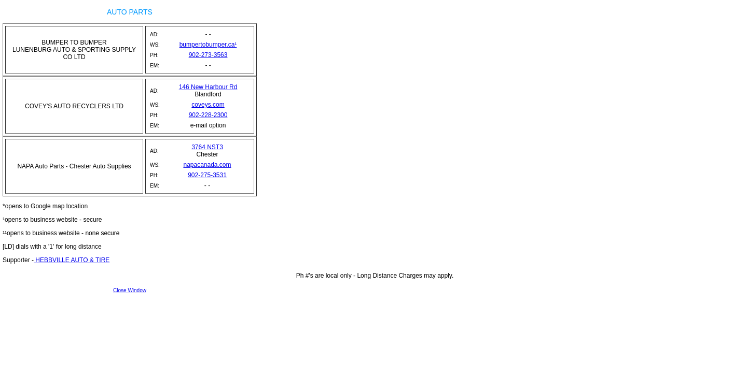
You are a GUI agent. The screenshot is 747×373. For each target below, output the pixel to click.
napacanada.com (207, 164)
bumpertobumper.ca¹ (208, 44)
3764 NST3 (207, 147)
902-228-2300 (208, 115)
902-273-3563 (208, 55)
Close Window (129, 290)
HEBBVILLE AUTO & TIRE (71, 260)
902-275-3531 (207, 175)
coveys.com (207, 104)
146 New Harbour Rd (208, 87)
